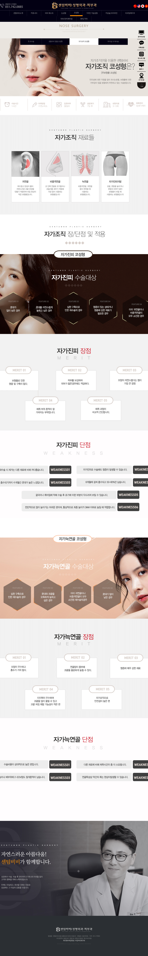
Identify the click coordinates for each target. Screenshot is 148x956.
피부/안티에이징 (66, 19)
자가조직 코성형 (84, 41)
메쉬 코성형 (31, 41)
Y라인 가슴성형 (92, 13)
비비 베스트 (49, 13)
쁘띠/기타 (83, 19)
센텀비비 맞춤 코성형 (56, 41)
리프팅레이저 (130, 13)
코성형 (76, 13)
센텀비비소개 (18, 13)
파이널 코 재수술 (113, 41)
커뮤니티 (34, 13)
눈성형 (63, 13)
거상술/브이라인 (111, 13)
